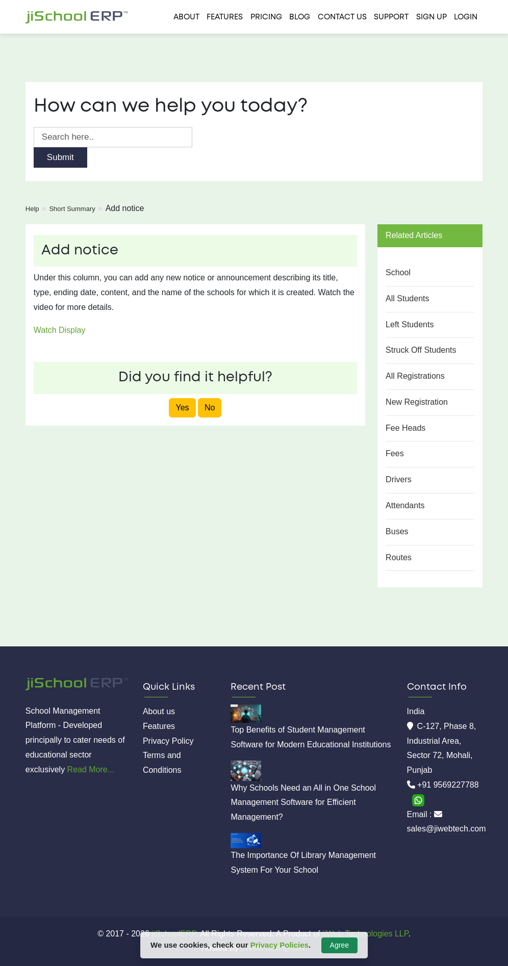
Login (465, 17)
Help (32, 209)
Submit (60, 157)
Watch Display (60, 330)
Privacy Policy (168, 741)
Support (391, 17)
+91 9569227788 (448, 784)
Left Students (410, 324)
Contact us (342, 17)
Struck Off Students (421, 350)
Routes (399, 557)
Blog (299, 17)
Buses (397, 531)
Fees (395, 453)
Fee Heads (405, 428)
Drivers (399, 479)
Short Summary (72, 209)
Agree (339, 945)
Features (225, 17)
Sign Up (431, 17)
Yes (182, 407)
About (186, 17)
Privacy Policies (279, 945)
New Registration (417, 402)
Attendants (405, 505)
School (398, 272)
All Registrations (415, 376)
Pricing (266, 17)
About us (159, 711)
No (210, 407)
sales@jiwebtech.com (446, 828)
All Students (407, 298)
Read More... (90, 769)
